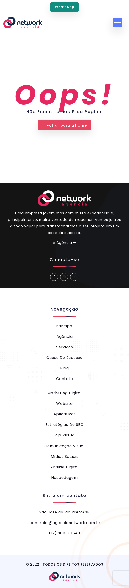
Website (64, 403)
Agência (64, 336)
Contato (64, 378)
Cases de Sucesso (64, 357)
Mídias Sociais (64, 456)
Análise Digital (64, 467)
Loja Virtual (65, 435)
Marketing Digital (64, 393)
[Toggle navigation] (117, 22)
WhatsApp (64, 7)
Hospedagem (64, 477)
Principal (64, 326)
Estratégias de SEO (64, 424)
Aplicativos (65, 414)
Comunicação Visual (64, 446)
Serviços (64, 347)
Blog (64, 368)
